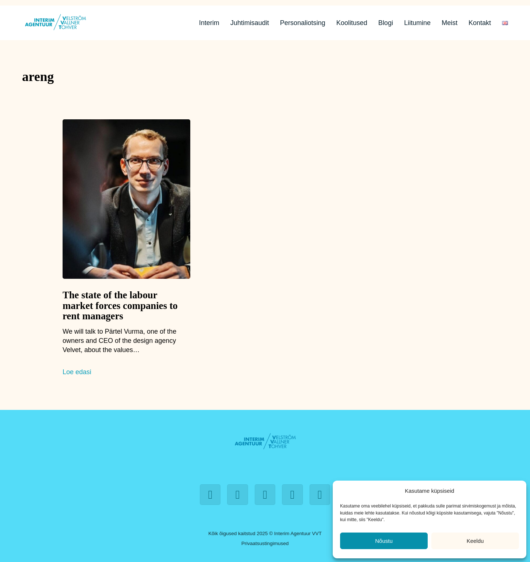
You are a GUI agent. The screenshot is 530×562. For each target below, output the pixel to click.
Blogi (385, 23)
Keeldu (475, 541)
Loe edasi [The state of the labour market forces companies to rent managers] (77, 372)
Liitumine (417, 23)
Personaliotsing (302, 23)
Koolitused (351, 23)
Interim (209, 23)
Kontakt (480, 23)
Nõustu (384, 541)
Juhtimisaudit (249, 23)
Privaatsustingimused (265, 543)
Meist (449, 23)
